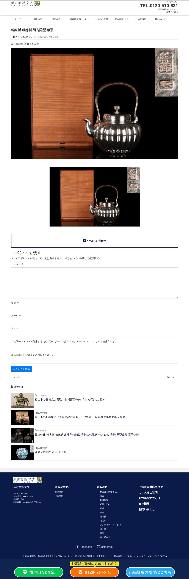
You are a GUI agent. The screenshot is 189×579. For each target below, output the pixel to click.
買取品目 (56, 19)
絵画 (102, 533)
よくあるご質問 (101, 19)
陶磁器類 (104, 501)
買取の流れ (39, 19)
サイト (14, 328)
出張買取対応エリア (78, 19)
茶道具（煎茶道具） (109, 492)
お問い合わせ (159, 19)
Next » (170, 377)
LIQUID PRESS (160, 556)
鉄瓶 (102, 513)
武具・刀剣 (105, 505)
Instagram (105, 547)
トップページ (21, 19)
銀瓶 (102, 509)
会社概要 (142, 19)
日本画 (103, 529)
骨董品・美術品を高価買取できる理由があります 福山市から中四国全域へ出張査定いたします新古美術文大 (78, 556)
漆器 (102, 496)
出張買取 (59, 496)
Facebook (84, 547)
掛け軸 (103, 517)
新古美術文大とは (123, 19)
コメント (17, 264)
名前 (15, 302)
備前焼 (103, 521)
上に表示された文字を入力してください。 (34, 354)
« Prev (17, 377)
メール (16, 315)
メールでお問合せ (94, 240)
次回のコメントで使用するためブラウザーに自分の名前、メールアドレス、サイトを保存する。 (65, 341)
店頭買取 (59, 492)
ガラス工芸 (105, 537)
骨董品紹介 (35, 44)
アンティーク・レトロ (110, 525)
